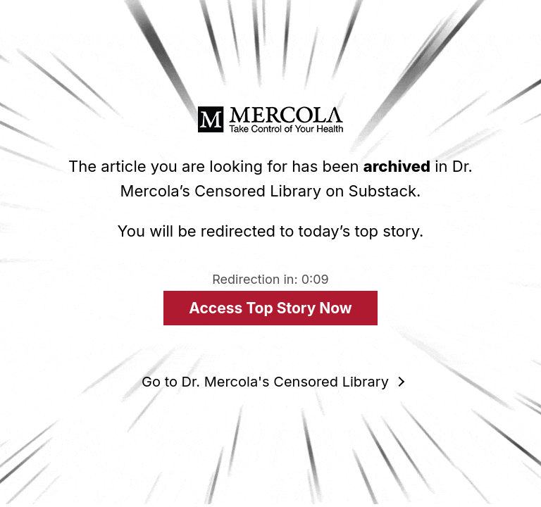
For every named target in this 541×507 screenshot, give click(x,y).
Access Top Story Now (270, 308)
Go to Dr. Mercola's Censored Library (265, 381)
